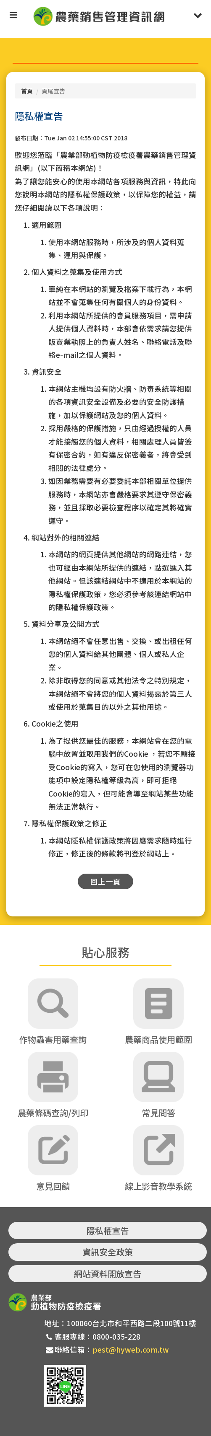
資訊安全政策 (107, 1252)
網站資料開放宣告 (107, 1274)
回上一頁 (105, 881)
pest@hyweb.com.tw (130, 1349)
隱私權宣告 (108, 1230)
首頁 (27, 91)
